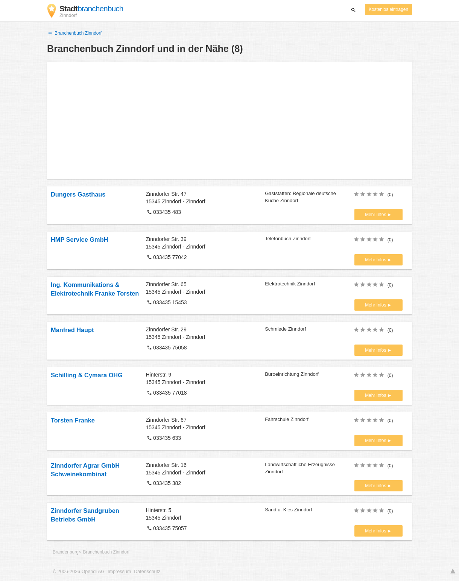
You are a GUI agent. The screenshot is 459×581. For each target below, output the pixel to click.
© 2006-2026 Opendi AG (79, 571)
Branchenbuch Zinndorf (74, 33)
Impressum (119, 571)
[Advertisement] (229, 120)
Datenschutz (147, 571)
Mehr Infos (376, 214)
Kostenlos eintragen (388, 9)
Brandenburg (66, 552)
